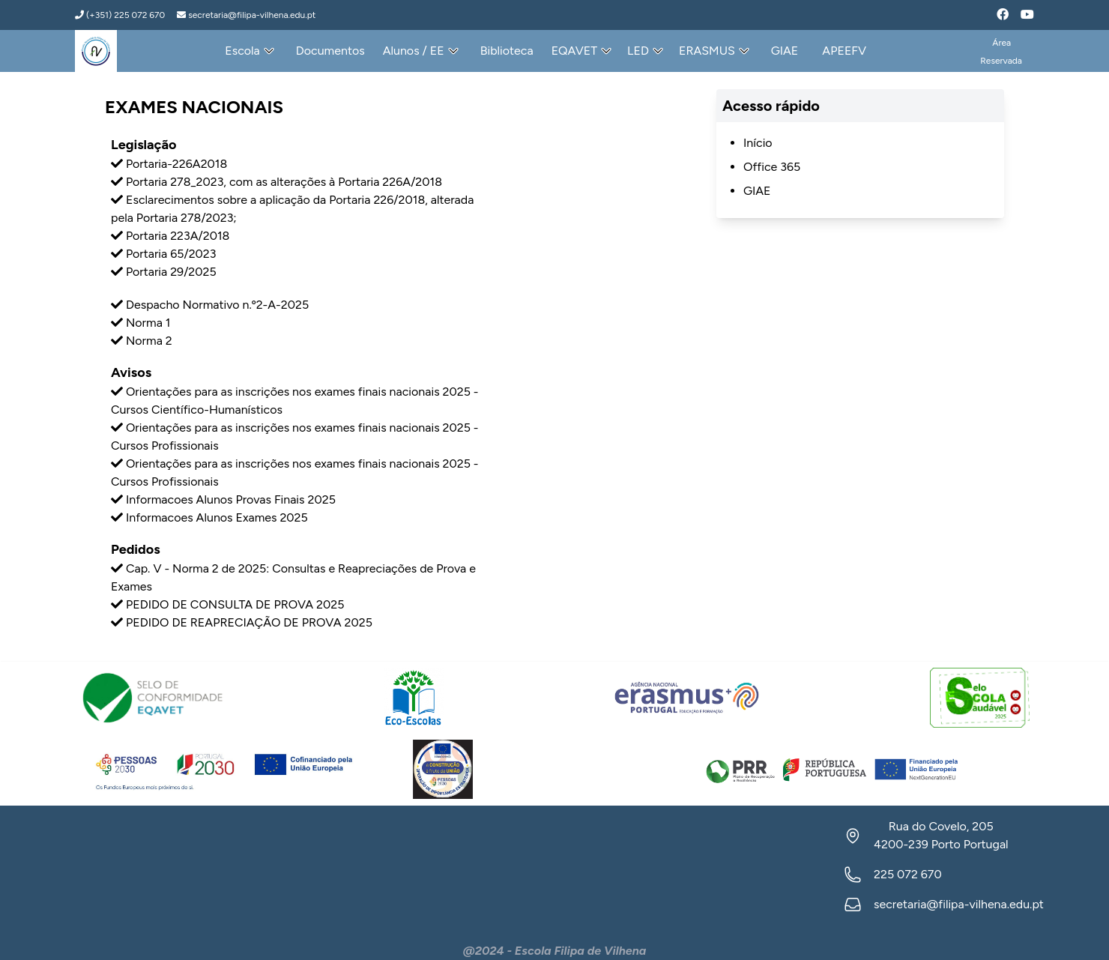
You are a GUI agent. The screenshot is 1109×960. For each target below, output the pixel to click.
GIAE (785, 50)
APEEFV (844, 50)
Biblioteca (507, 50)
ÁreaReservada (1001, 51)
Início (758, 143)
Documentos (330, 50)
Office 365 (771, 167)
